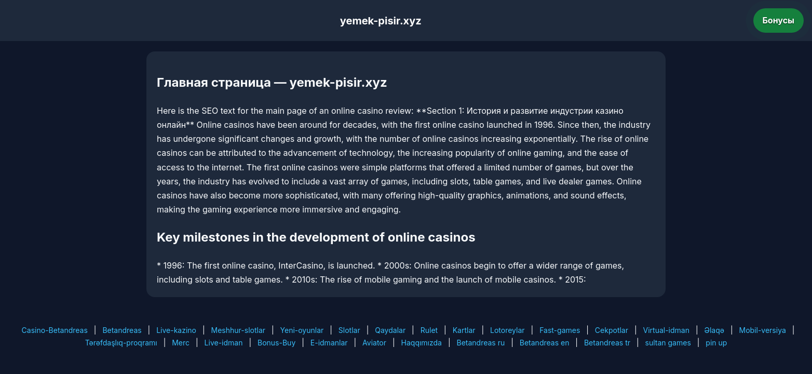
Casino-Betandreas (55, 330)
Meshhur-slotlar (238, 330)
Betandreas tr (607, 342)
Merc (181, 342)
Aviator (374, 342)
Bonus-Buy (276, 342)
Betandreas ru (481, 342)
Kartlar (464, 330)
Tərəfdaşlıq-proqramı (121, 342)
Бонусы (779, 20)
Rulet (429, 330)
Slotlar (349, 330)
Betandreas (121, 330)
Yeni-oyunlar (302, 330)
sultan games (668, 342)
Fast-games (559, 330)
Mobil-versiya (762, 330)
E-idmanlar (329, 342)
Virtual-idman (666, 330)
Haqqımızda (421, 342)
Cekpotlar (611, 330)
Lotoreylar (507, 330)
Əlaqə (714, 330)
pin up (716, 342)
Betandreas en (545, 342)
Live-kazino (176, 330)
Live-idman (224, 342)
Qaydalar (390, 330)
